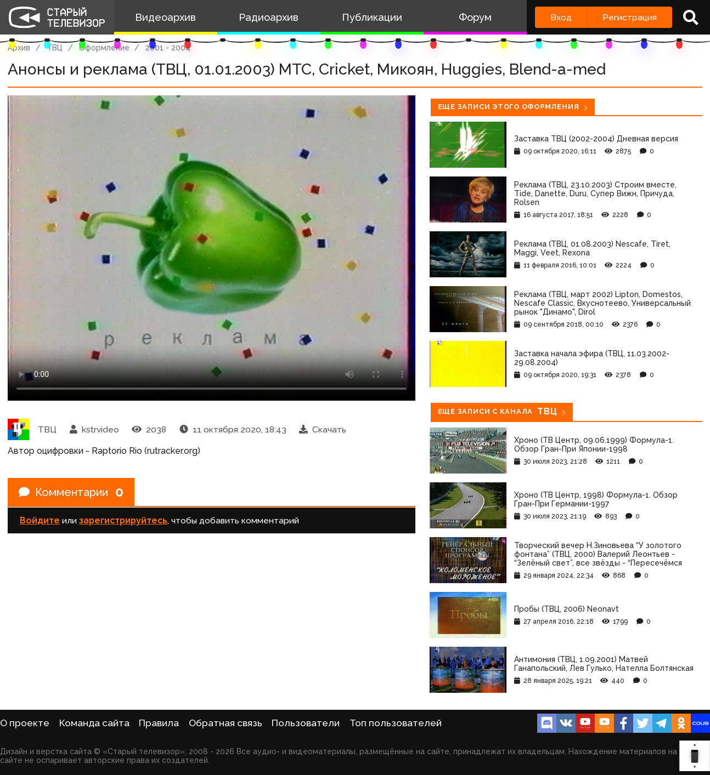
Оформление (104, 47)
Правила (159, 722)
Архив (19, 47)
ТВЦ (55, 47)
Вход (561, 17)
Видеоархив (165, 17)
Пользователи (306, 722)
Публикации (372, 17)
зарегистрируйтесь (123, 520)
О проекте (24, 722)
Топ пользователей (396, 722)
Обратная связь (225, 722)
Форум (475, 17)
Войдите (40, 520)
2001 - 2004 (167, 47)
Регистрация (629, 17)
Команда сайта (94, 722)
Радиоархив (268, 17)
